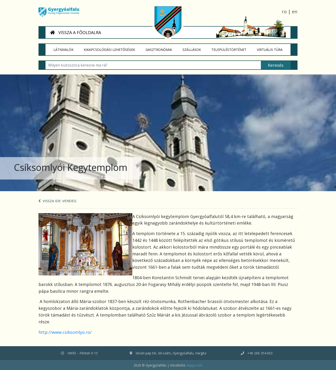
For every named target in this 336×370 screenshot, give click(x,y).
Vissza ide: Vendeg (57, 200)
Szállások (194, 48)
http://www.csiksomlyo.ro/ (65, 332)
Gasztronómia (161, 48)
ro (284, 11)
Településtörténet (231, 48)
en (295, 11)
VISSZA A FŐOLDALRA (75, 32)
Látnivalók (66, 48)
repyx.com (195, 365)
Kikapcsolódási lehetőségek (112, 48)
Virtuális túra (272, 48)
